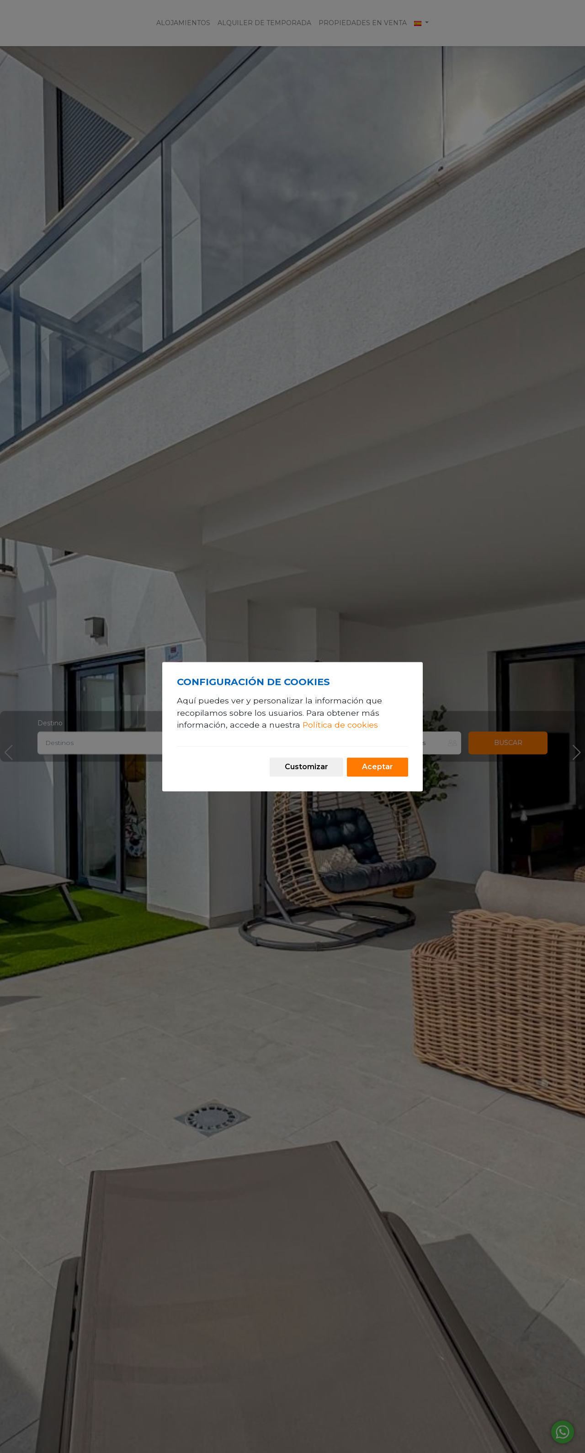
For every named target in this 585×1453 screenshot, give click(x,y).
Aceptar (377, 766)
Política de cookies (340, 725)
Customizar (306, 766)
